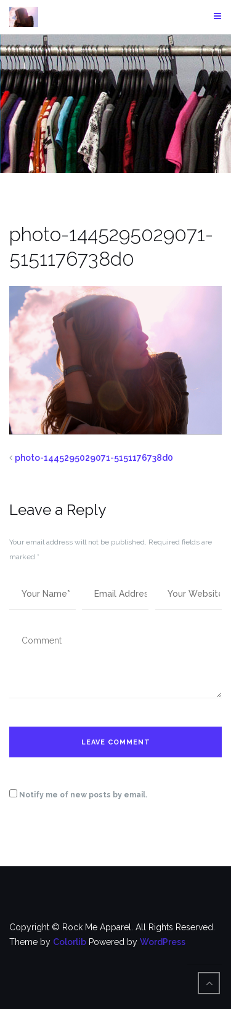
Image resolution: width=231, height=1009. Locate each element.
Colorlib (69, 942)
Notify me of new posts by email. (83, 795)
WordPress (162, 942)
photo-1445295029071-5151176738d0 (94, 458)
